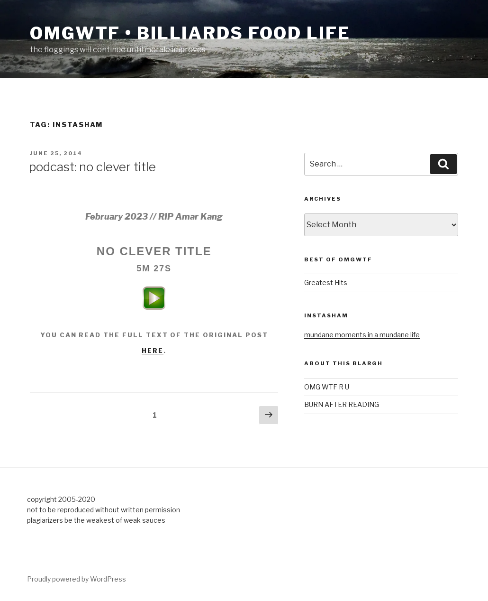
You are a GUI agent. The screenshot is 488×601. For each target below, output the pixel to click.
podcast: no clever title (92, 166)
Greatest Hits (325, 282)
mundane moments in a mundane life (362, 335)
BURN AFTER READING (341, 404)
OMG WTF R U (326, 387)
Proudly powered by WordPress (76, 579)
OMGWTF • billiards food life (190, 33)
